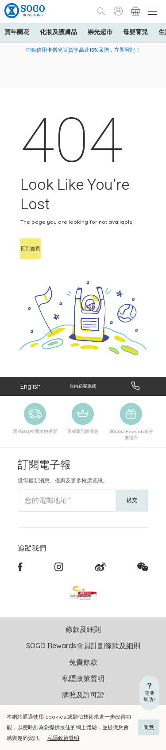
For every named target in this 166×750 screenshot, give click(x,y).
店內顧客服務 (82, 386)
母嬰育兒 (135, 32)
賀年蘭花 (16, 32)
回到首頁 (30, 248)
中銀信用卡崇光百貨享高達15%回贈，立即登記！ (83, 49)
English (30, 386)
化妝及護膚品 (58, 32)
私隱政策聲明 (63, 738)
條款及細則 (83, 629)
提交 (132, 500)
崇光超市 (100, 32)
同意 (148, 727)
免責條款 (83, 662)
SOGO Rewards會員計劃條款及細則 (83, 645)
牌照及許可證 (83, 694)
